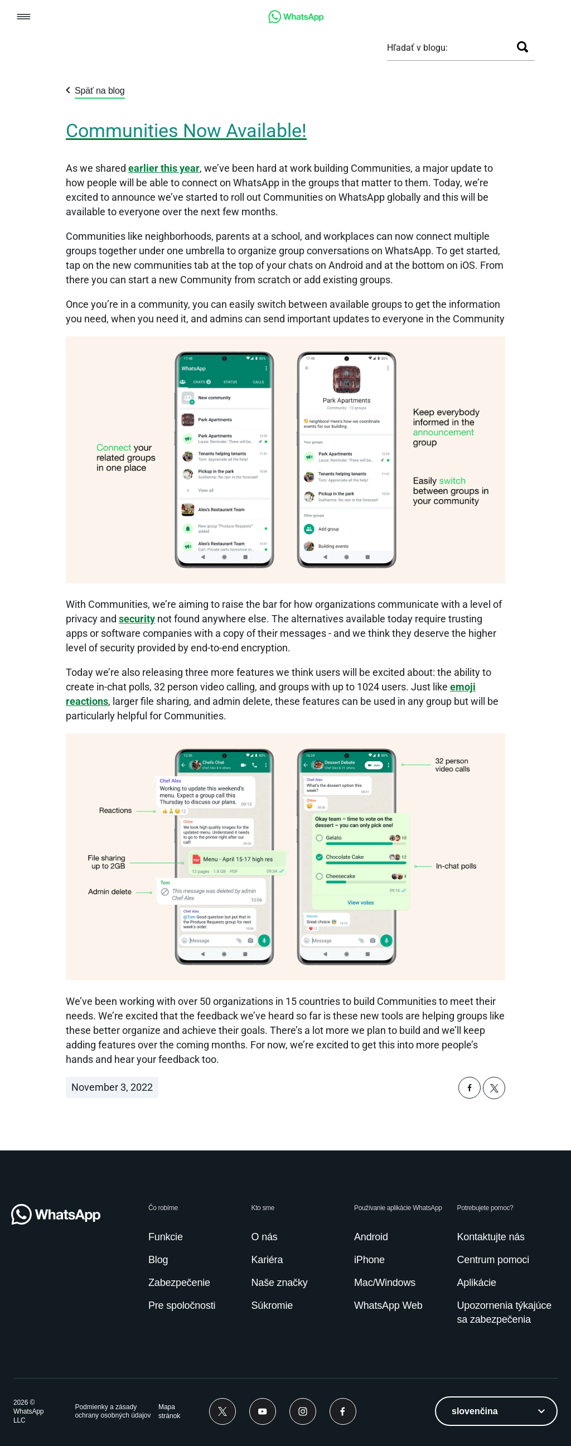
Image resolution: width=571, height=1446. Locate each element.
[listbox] (496, 1411)
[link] (296, 20)
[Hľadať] (522, 47)
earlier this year (164, 168)
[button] (23, 17)
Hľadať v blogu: (417, 47)
